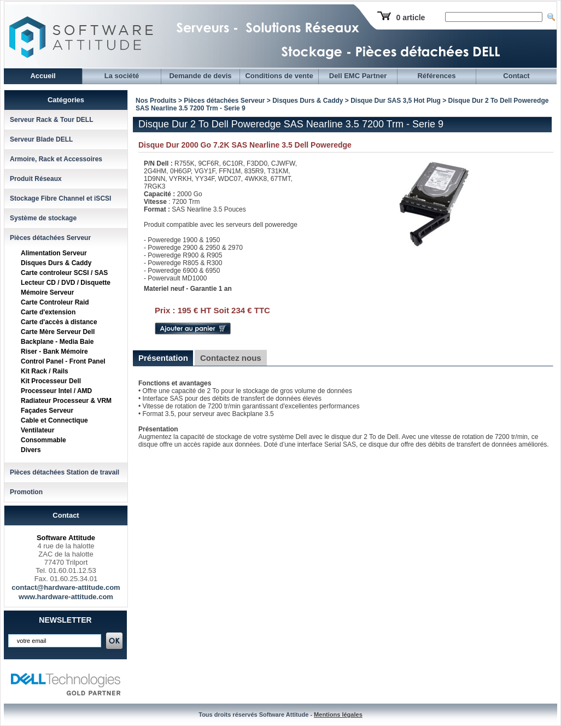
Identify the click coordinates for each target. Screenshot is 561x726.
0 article (410, 17)
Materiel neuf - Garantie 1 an (188, 288)
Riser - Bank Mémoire (54, 351)
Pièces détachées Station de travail (64, 472)
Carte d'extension (48, 312)
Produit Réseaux (36, 179)
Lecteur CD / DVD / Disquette (65, 282)
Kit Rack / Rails (44, 371)
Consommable (43, 440)
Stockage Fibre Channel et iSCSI (60, 198)
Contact (516, 76)
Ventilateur (37, 430)
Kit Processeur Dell (51, 381)
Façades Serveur (47, 410)
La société (121, 76)
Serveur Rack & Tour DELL (51, 120)
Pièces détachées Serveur (50, 238)
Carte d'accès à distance (59, 322)
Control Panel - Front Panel (63, 361)
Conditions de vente (279, 76)
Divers (31, 450)
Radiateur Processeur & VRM (66, 401)
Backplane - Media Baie (57, 342)
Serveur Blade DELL (41, 139)
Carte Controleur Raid (55, 302)
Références (436, 76)
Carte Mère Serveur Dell (58, 332)
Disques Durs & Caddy (56, 263)
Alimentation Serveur (54, 253)
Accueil (42, 76)
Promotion (26, 492)
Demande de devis (200, 76)
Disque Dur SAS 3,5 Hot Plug (395, 100)
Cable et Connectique (54, 420)
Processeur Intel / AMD (56, 391)
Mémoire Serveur (47, 292)
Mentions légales (338, 714)
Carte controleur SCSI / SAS (64, 273)
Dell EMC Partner (358, 76)
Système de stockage (43, 218)
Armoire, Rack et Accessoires (56, 159)
